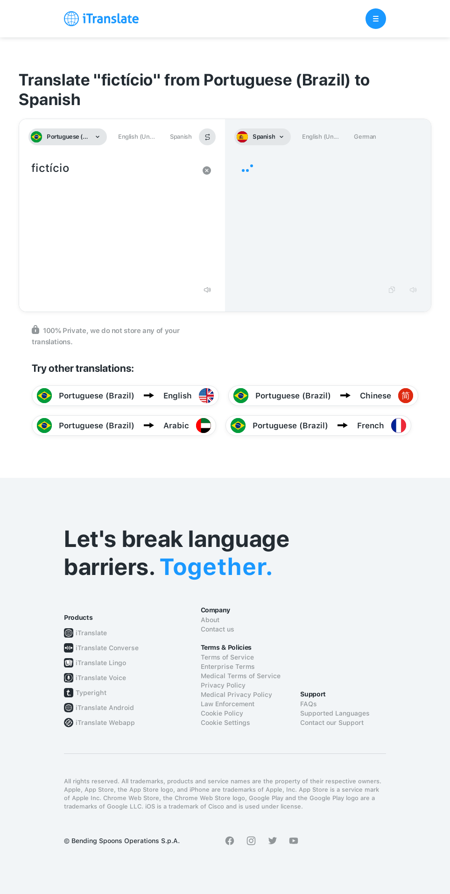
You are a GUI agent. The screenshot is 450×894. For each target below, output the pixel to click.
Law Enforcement (227, 704)
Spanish (180, 136)
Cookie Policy (222, 713)
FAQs (308, 704)
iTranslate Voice (101, 677)
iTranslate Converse (107, 648)
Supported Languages (335, 713)
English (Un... (136, 136)
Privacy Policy (223, 685)
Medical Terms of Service (241, 676)
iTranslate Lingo (101, 663)
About (210, 620)
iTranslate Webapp (105, 722)
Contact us (217, 629)
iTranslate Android (105, 707)
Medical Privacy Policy (236, 694)
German (365, 136)
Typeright (91, 692)
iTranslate (91, 633)
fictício (112, 219)
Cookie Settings (225, 722)
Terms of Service (227, 657)
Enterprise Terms (228, 666)
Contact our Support (332, 722)
